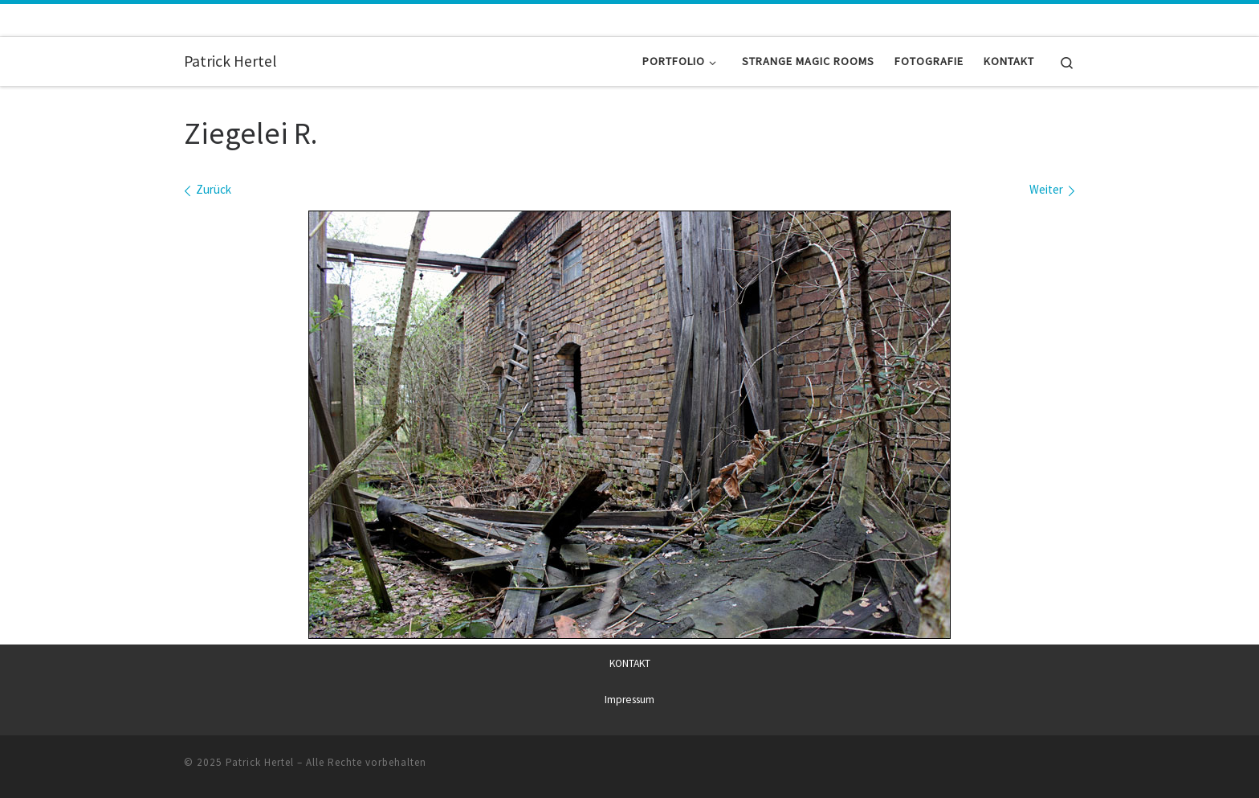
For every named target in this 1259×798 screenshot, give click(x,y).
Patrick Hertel (260, 761)
